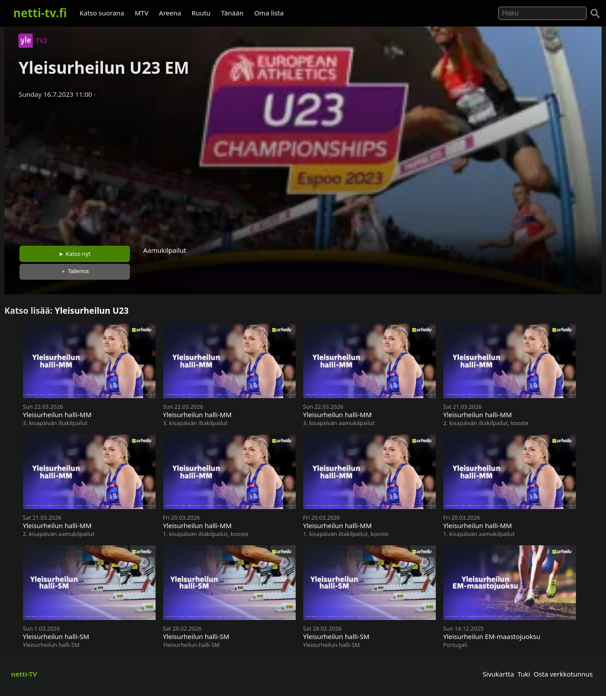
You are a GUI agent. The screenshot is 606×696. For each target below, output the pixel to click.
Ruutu (201, 12)
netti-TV (24, 673)
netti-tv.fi (40, 13)
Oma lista (269, 12)
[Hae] (542, 13)
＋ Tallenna (75, 271)
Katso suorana (102, 12)
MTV (142, 12)
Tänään (232, 12)
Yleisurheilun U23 (92, 310)
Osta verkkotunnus (563, 673)
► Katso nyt (75, 254)
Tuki (524, 673)
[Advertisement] (303, 169)
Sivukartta (498, 673)
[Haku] (595, 13)
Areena (170, 12)
